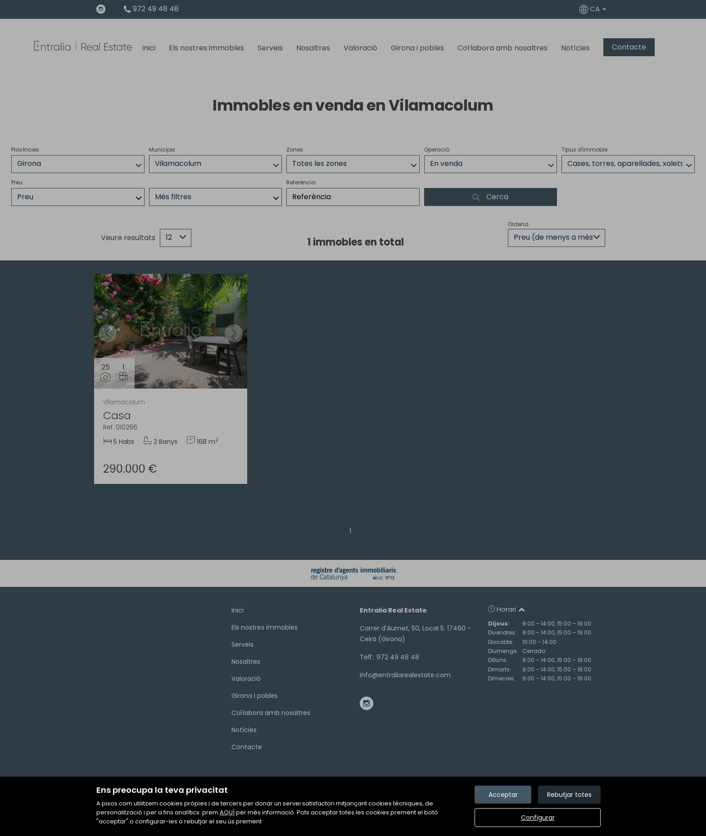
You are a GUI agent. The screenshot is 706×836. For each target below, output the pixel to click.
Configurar (538, 817)
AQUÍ (227, 812)
